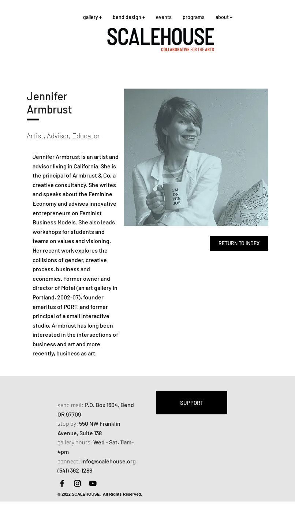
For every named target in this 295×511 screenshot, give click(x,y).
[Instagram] (77, 483)
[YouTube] (92, 483)
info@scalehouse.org (108, 461)
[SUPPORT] (191, 402)
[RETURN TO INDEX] (239, 243)
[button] (92, 17)
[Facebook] (62, 483)
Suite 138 (90, 432)
